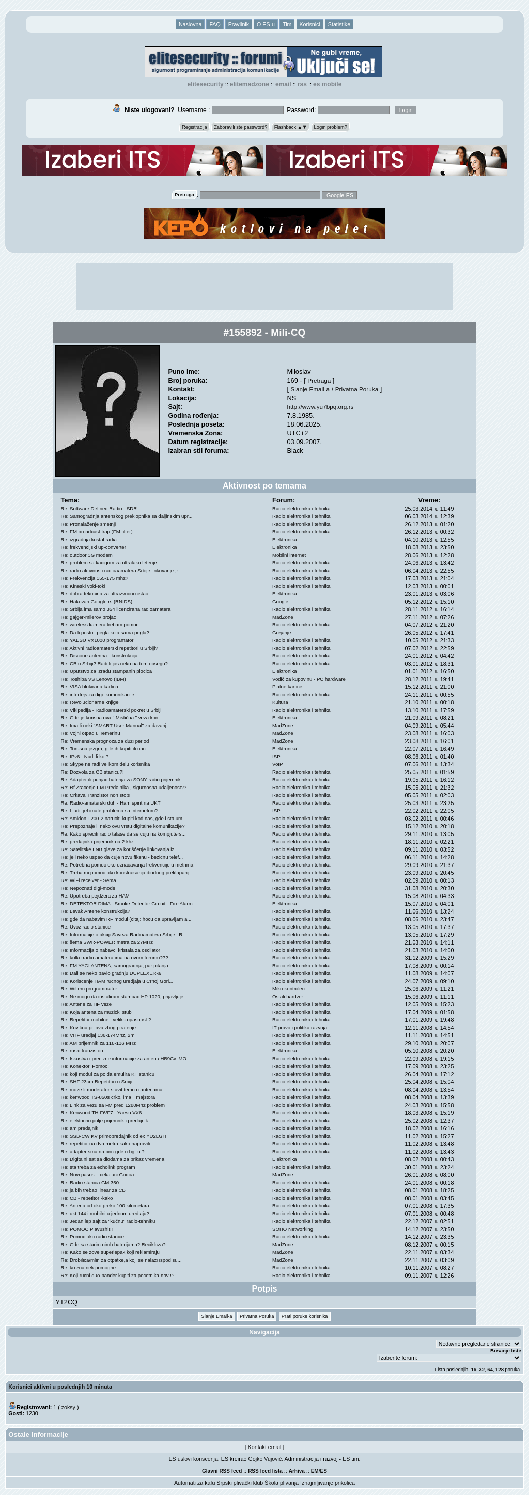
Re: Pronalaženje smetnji (88, 524)
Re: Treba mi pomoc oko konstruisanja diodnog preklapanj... (127, 872)
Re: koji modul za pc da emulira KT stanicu (108, 1074)
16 (473, 1369)
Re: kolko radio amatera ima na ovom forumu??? (114, 958)
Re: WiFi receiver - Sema (88, 880)
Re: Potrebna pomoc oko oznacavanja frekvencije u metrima (127, 865)
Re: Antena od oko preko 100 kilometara (105, 1205)
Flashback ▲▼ (290, 127)
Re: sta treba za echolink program (98, 1167)
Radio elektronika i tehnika (301, 508)
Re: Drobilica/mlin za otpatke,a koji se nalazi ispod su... (121, 1260)
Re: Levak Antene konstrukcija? (95, 911)
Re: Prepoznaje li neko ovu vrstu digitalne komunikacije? (123, 826)
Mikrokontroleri (288, 989)
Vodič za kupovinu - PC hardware (309, 679)
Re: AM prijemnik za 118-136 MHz (98, 1043)
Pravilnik (238, 24)
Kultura (280, 702)
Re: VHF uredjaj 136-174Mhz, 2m (98, 1035)
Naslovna (190, 24)
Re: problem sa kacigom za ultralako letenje (109, 562)
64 (490, 1369)
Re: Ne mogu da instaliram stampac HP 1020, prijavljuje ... (125, 996)
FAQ (214, 24)
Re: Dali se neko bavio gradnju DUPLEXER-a (111, 973)
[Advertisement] (264, 286)
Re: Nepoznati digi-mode (88, 888)
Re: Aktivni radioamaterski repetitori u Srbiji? (109, 648)
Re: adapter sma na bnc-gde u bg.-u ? (103, 1151)
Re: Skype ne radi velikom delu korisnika (105, 764)
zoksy (68, 1407)
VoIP (277, 764)
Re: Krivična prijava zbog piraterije (98, 1027)
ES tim (351, 1459)
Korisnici (310, 24)
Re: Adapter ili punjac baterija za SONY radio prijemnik (121, 779)
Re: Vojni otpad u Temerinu (90, 733)
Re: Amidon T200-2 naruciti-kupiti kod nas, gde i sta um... (124, 818)
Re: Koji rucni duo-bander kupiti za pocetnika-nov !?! (118, 1275)
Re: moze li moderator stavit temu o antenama (112, 1089)
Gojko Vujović (265, 1459)
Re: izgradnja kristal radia (89, 539)
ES (323, 1471)
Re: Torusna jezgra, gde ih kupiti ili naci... (106, 748)
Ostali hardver (287, 996)
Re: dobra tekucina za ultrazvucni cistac (104, 593)
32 (482, 1369)
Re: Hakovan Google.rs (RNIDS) (97, 601)
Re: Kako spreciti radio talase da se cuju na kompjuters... (123, 834)
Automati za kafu (194, 1483)
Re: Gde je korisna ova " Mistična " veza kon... (112, 717)
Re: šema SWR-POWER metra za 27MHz (107, 942)
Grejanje (281, 632)
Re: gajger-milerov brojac (88, 617)
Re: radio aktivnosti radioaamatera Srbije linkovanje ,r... (121, 570)
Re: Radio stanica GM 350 (90, 1182)
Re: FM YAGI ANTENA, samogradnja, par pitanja (114, 965)
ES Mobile (327, 84)
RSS (302, 84)
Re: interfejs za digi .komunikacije (97, 694)
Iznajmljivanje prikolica (327, 1483)
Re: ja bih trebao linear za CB (93, 1190)
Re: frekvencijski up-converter (93, 547)
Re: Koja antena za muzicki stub (96, 1012)
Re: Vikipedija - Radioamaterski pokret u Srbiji (111, 710)
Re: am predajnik (80, 1128)
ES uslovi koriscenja (193, 1459)
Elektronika (284, 539)
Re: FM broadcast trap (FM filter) (97, 531)
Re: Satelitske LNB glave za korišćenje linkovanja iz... (120, 849)
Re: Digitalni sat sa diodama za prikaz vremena (113, 1159)
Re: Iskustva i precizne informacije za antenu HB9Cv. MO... (126, 1058)
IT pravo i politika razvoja (299, 1027)
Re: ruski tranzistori (82, 1050)
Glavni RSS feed (222, 1471)
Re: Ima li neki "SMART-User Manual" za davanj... (115, 725)
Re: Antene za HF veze (86, 1004)
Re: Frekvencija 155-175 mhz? (95, 578)
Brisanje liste (505, 1351)
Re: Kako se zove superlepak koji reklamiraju (110, 1252)
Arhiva (297, 1471)
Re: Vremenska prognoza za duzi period (105, 741)
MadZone (282, 617)
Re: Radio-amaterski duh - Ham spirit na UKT (111, 803)
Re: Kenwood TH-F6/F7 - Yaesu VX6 (101, 1112)
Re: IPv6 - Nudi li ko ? (85, 756)
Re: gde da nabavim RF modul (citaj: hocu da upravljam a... (126, 919)
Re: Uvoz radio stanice (86, 927)
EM (315, 1471)
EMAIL (283, 84)
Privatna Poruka (356, 389)
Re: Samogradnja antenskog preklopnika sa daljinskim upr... (127, 516)
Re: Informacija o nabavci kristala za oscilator (111, 950)
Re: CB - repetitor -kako (87, 1198)
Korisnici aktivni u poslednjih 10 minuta (60, 1386)
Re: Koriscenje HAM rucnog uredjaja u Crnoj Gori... (117, 981)
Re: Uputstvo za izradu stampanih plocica (106, 671)
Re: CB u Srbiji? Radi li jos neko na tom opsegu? (114, 663)
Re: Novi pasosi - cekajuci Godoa (97, 1174)
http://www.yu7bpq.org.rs (320, 406)
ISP (276, 756)
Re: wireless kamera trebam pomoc (100, 624)
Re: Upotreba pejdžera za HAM (95, 896)
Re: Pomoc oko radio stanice (93, 1236)
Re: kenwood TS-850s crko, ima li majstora (108, 1097)
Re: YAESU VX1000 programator (97, 640)
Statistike (339, 24)
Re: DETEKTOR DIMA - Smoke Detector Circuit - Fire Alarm (127, 903)
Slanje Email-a (310, 389)
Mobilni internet (289, 555)
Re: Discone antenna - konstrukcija (99, 655)
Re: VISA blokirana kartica (89, 686)
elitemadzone (249, 84)
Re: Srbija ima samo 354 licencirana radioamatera (116, 609)
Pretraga (319, 380)
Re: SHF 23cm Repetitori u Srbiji (97, 1081)
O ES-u (266, 24)
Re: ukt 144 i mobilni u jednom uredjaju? (105, 1213)
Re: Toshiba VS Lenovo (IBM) (93, 679)
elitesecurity (206, 84)
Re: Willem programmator (89, 989)
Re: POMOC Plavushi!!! (87, 1229)
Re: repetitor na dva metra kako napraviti (105, 1143)
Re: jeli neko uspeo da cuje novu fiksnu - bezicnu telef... (122, 857)
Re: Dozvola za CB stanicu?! (92, 772)
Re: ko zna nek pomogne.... (91, 1267)
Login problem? (330, 127)
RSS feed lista (265, 1471)
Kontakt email (265, 1447)
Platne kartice (287, 686)
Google (280, 601)
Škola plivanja (281, 1483)
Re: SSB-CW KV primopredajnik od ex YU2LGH (113, 1136)
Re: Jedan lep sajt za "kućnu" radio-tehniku (108, 1221)
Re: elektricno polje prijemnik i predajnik (104, 1120)
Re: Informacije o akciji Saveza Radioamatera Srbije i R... (124, 934)
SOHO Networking (292, 1229)
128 (499, 1369)
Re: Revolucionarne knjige (90, 702)
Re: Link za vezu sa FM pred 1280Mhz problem (113, 1105)
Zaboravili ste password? (240, 127)
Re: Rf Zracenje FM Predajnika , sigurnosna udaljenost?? (124, 787)
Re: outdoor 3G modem (87, 555)
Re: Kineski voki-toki (83, 586)
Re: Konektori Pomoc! (85, 1066)
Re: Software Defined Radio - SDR (99, 508)
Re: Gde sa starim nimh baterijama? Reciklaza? (113, 1244)
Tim (287, 24)
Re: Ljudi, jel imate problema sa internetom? (109, 810)
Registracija (194, 127)
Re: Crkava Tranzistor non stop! (96, 795)
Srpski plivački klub (239, 1483)
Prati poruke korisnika (305, 1316)
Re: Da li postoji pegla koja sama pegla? (105, 632)
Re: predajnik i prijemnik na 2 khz (97, 841)
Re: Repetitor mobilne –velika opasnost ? (106, 1019)
